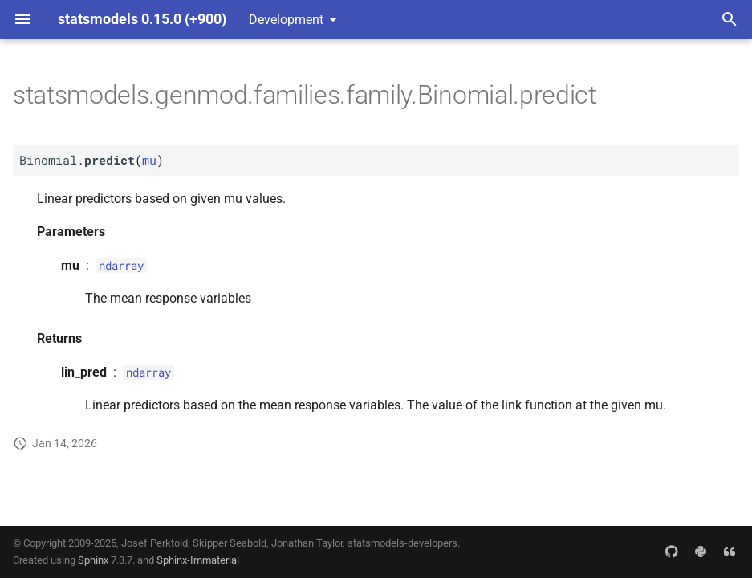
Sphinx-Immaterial (197, 560)
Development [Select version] (286, 19)
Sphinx (93, 560)
